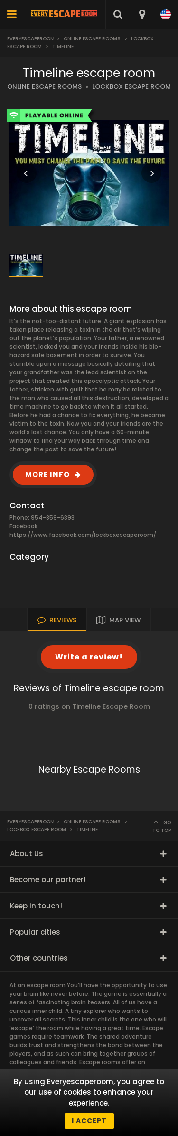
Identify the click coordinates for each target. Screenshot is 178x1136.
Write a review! (89, 656)
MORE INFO (47, 474)
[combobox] (142, 14)
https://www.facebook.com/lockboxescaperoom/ (82, 535)
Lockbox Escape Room (36, 829)
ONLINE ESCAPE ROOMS (44, 86)
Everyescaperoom (31, 38)
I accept (89, 1121)
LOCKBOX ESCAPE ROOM (131, 86)
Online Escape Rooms (92, 38)
